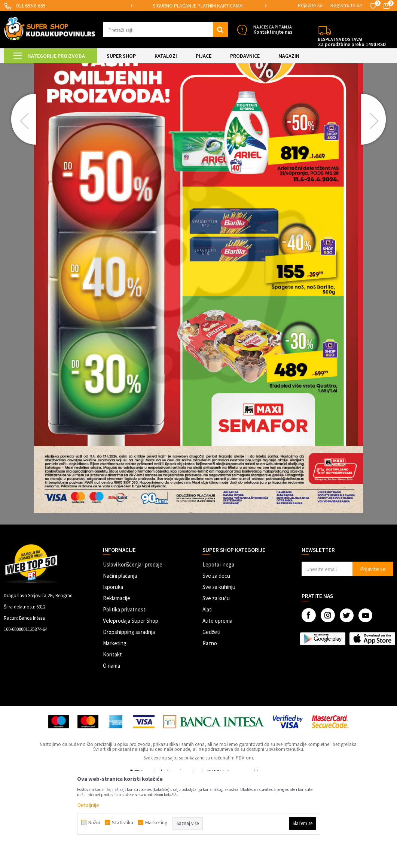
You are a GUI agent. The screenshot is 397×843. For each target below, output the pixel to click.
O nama (111, 729)
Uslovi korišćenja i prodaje (132, 628)
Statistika (122, 822)
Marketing (114, 706)
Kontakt (112, 717)
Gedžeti (211, 695)
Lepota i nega (218, 628)
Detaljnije (88, 805)
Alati (207, 673)
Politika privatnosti (125, 673)
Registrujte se (346, 5)
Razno (209, 706)
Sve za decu (216, 639)
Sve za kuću (216, 661)
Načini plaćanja (120, 639)
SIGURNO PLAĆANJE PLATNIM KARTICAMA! (198, 5)
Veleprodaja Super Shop (130, 684)
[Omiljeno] (373, 6)
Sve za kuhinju (218, 650)
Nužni (94, 822)
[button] (165, 29)
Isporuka (113, 650)
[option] (198, 6)
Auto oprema (217, 684)
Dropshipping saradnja (129, 695)
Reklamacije (116, 661)
